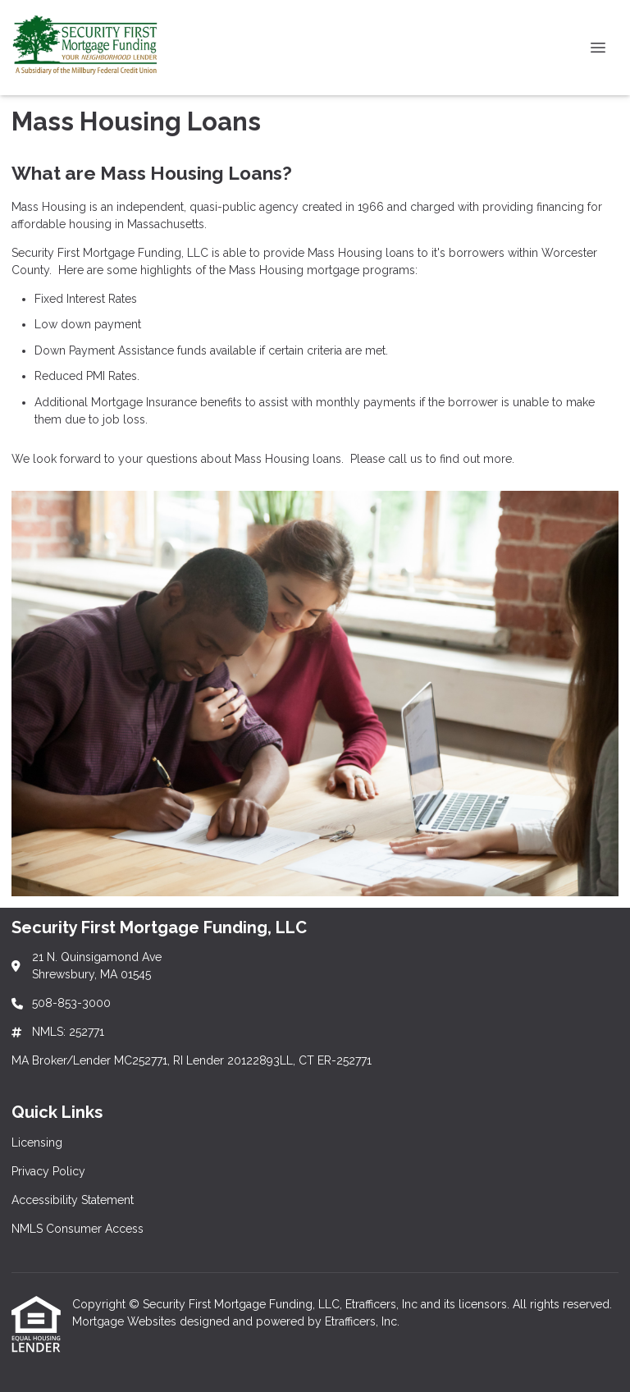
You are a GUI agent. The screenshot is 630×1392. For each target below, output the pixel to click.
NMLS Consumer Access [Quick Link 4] (77, 1228)
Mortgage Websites (126, 1321)
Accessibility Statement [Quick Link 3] (72, 1200)
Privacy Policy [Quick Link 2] (48, 1171)
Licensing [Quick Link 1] (36, 1142)
